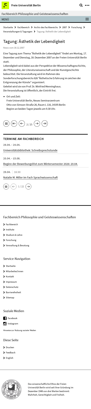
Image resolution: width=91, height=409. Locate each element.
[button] (6, 186)
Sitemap (10, 297)
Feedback (10, 352)
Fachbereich (23, 27)
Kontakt (10, 276)
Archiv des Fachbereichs (46, 27)
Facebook (12, 318)
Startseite (8, 27)
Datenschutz (12, 286)
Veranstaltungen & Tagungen (17, 31)
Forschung (76, 27)
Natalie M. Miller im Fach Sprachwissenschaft (30, 177)
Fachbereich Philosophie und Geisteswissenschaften (35, 14)
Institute (10, 229)
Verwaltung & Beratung (17, 245)
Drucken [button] (10, 347)
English (9, 357)
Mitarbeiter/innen (14, 271)
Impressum (11, 281)
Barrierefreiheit (13, 292)
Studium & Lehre (14, 234)
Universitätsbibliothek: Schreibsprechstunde (30, 150)
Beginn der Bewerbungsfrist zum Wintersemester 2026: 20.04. (40, 164)
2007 (64, 27)
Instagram (13, 323)
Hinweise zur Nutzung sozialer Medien (19, 330)
